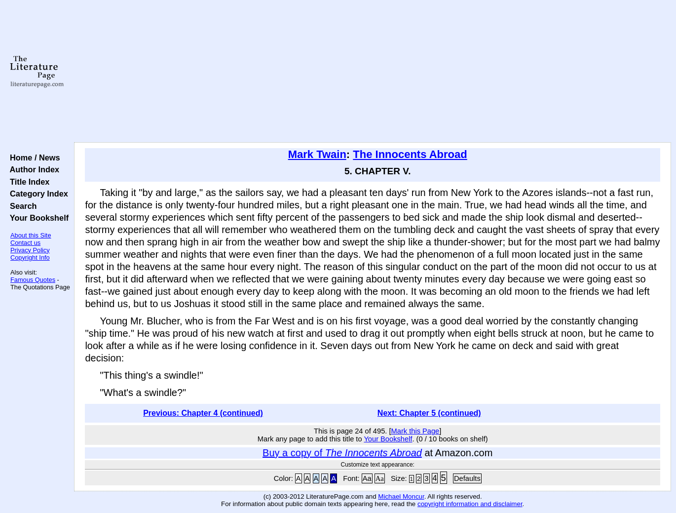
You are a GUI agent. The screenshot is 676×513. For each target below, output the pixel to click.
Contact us (25, 242)
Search (21, 205)
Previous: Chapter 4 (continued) (203, 413)
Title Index (27, 181)
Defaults (467, 478)
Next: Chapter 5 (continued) (429, 413)
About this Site (30, 235)
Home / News (32, 157)
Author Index (32, 169)
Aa (367, 478)
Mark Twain (317, 154)
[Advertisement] (372, 71)
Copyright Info (30, 257)
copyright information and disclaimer (470, 504)
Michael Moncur (401, 496)
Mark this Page (415, 431)
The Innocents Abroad (410, 154)
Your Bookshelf (37, 217)
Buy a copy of (342, 452)
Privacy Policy (30, 250)
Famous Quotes (32, 279)
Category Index (36, 193)
